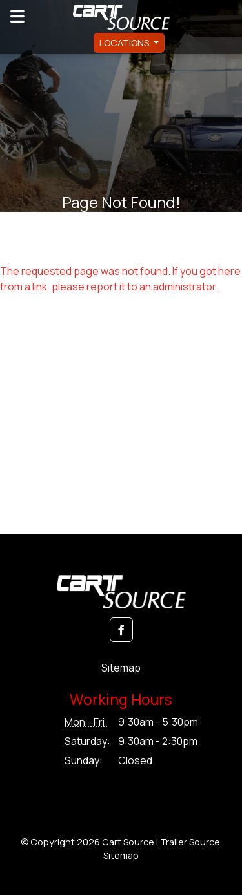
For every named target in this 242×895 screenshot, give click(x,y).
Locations (125, 43)
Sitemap (121, 668)
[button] (121, 629)
